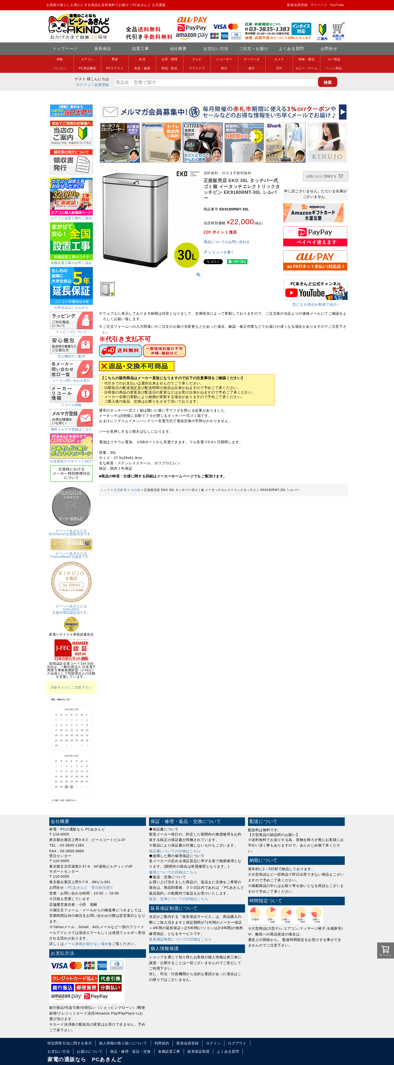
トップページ (65, 48)
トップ (105, 490)
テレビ (197, 59)
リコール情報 (71, 403)
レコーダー (224, 59)
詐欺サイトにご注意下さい (71, 687)
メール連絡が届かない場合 (86, 944)
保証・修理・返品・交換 (130, 1051)
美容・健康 (142, 68)
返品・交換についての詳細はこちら (178, 899)
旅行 (252, 68)
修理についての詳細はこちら (173, 872)
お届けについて (90, 1051)
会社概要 (178, 48)
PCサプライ (115, 68)
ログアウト (237, 1043)
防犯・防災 (170, 68)
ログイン (83, 85)
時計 (224, 68)
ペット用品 (334, 68)
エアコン (87, 59)
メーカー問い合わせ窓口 (71, 378)
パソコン (60, 68)
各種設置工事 (169, 1051)
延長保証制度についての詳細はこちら (180, 939)
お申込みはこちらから (71, 305)
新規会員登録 (297, 5)
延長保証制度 (198, 1051)
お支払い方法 (215, 48)
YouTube (337, 5)
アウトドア (197, 68)
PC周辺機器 (87, 68)
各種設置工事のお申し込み (71, 261)
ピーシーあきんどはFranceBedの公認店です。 (71, 553)
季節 (115, 59)
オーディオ (252, 59)
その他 (135, 490)
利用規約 (162, 1043)
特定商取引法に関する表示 (69, 1043)
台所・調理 (170, 59)
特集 (60, 59)
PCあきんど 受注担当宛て (91, 887)
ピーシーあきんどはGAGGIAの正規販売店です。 (71, 531)
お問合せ (329, 48)
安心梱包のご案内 (71, 354)
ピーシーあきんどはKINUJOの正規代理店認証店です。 (71, 607)
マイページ (319, 5)
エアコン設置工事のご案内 (71, 216)
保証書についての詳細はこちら (175, 851)
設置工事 (140, 48)
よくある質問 (291, 48)
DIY (279, 68)
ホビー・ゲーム (307, 68)
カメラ (279, 59)
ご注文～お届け (253, 48)
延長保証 (102, 48)
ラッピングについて (71, 330)
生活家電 (120, 490)
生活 (142, 59)
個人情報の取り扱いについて (123, 1043)
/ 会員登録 (100, 85)
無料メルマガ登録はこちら (71, 427)
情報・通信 (307, 59)
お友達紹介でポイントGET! (71, 459)
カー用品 (334, 59)
